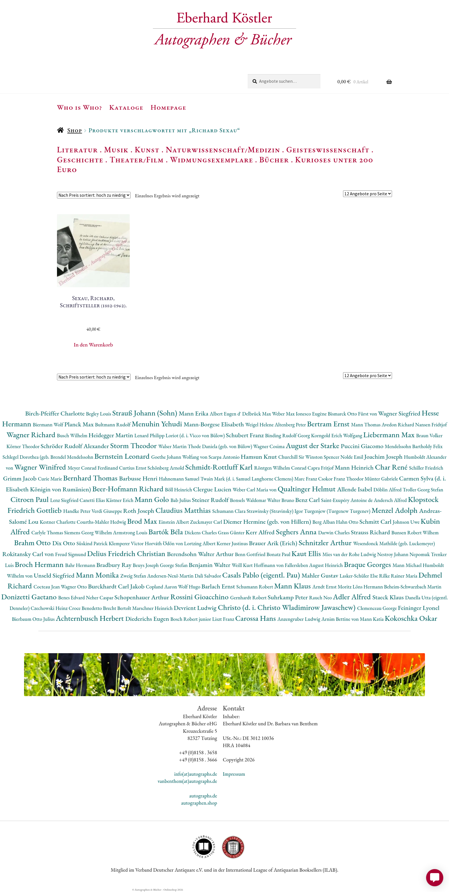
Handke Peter (77, 511)
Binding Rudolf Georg (288, 435)
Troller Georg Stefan (423, 489)
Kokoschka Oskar (411, 618)
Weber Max (284, 413)
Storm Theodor (134, 445)
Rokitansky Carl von (28, 554)
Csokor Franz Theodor (341, 478)
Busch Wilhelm (72, 435)
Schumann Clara (229, 511)
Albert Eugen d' (226, 413)
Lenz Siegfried (65, 500)
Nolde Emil (352, 457)
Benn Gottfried (250, 554)
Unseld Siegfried (55, 575)
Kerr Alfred (261, 532)
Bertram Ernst (329, 424)
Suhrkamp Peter (288, 597)
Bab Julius (181, 500)
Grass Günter (232, 532)
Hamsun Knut (259, 456)
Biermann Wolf (48, 424)
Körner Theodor (24, 446)
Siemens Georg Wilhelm (88, 532)
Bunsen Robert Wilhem (415, 532)
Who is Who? (79, 107)
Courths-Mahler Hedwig (102, 522)
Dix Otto (64, 543)
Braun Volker (429, 435)
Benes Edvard (72, 597)
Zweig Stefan (134, 575)
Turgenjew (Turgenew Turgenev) (338, 511)
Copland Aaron (162, 586)
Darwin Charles (334, 532)
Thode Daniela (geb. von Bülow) (220, 446)
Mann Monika (98, 575)
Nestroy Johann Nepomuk (404, 554)
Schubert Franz (245, 435)
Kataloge (126, 107)
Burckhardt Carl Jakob (117, 586)
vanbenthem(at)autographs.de (187, 781)
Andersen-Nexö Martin (171, 575)
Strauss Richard (371, 532)
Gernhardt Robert (249, 597)
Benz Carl (308, 500)
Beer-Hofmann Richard (128, 489)
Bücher (274, 159)
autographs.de (203, 795)
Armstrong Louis (131, 532)
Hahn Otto (347, 522)
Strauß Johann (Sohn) (145, 413)
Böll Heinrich (179, 489)
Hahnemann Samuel (179, 478)
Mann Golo (153, 499)
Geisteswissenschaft (327, 149)
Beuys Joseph (146, 565)
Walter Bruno (281, 500)
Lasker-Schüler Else (359, 575)
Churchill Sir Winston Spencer (309, 457)
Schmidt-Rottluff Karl (219, 467)
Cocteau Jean (47, 586)
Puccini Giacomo (363, 446)
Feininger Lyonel (419, 608)
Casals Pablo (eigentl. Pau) (262, 575)
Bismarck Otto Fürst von (353, 413)
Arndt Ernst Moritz (332, 586)
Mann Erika (194, 413)
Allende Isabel (355, 489)
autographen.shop (199, 803)
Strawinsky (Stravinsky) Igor (275, 511)
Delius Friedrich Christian (127, 553)
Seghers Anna (297, 532)
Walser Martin (173, 446)
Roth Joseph (139, 511)
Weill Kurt (243, 565)
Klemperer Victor (127, 543)
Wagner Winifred (41, 467)
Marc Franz (306, 478)
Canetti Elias (93, 500)
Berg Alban (324, 522)
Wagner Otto (74, 586)
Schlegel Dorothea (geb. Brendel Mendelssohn (48, 457)
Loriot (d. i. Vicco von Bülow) (196, 435)
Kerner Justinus (232, 543)
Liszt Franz (223, 619)
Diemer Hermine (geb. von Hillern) (267, 521)
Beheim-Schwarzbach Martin (413, 586)
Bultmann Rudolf (113, 424)
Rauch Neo (321, 597)
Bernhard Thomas (91, 478)
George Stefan (174, 565)
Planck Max (79, 424)
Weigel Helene (260, 424)
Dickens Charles (201, 532)
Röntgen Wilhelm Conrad (281, 467)
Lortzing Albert (200, 543)
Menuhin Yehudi (158, 424)
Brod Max (143, 521)
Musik (116, 149)
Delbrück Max (257, 413)
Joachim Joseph (384, 456)
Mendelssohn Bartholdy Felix (414, 446)
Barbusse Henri (139, 478)
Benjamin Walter (210, 565)
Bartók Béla (166, 532)
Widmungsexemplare (211, 159)
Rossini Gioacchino (200, 597)
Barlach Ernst (218, 586)
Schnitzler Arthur (326, 542)
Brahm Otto (33, 542)
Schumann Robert (255, 586)
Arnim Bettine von (340, 619)
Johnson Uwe (407, 522)
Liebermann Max (389, 435)
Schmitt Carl (376, 521)
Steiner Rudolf (211, 500)
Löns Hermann (368, 586)
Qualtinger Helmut (307, 489)
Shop (74, 130)
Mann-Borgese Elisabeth (214, 424)
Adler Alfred (353, 597)
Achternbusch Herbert (90, 618)
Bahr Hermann (81, 565)
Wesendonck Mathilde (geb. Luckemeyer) (394, 543)
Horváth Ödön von (164, 543)
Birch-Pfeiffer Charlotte (55, 413)
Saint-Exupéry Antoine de (347, 500)
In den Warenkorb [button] (93, 344)
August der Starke (313, 445)
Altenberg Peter (291, 424)
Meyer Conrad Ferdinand (93, 467)
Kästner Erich (120, 500)
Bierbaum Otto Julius (34, 619)
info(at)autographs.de (195, 774)
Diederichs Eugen (147, 619)
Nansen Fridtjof (431, 424)
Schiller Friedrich (426, 467)
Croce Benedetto (86, 608)
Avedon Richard (398, 424)
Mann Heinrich (355, 467)
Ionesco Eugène (312, 413)
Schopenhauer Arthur (142, 597)
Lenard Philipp (150, 435)
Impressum (234, 774)
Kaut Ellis (307, 553)
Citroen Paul (30, 499)
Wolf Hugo (190, 586)
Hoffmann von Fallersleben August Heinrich (299, 565)
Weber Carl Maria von (255, 489)
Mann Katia (372, 619)
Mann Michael (408, 565)
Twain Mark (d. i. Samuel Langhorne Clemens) (247, 478)
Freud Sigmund (71, 554)
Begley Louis (99, 413)
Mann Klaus (293, 586)
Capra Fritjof (321, 467)
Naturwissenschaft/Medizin (223, 149)
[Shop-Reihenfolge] (94, 195)
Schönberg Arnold (166, 467)
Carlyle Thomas (47, 532)
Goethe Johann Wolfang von (179, 457)
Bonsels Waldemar (248, 500)
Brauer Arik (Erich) (274, 543)
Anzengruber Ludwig (299, 619)
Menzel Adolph (395, 510)
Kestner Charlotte (58, 522)
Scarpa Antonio (224, 457)
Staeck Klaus (388, 597)
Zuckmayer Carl (206, 522)
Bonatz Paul (279, 554)
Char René (392, 467)
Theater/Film (136, 159)
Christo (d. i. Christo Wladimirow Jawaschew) (287, 607)
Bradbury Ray (114, 565)
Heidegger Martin (111, 435)
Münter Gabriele (382, 478)
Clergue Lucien (213, 489)
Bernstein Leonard (122, 456)
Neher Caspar (100, 597)
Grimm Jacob (20, 478)
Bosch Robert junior (191, 619)
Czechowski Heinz (50, 608)
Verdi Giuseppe (107, 511)
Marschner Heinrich (153, 608)
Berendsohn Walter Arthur (201, 554)
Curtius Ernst (133, 467)
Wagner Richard (32, 435)
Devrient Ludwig (196, 608)
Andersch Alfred (391, 500)
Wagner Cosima (269, 446)
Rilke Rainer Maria (399, 575)
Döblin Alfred (388, 489)
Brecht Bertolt (117, 608)
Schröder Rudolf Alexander (75, 446)
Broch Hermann (40, 564)
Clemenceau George (377, 608)
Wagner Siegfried (400, 413)
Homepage (168, 107)
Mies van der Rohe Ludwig (349, 554)
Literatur (77, 149)
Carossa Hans (256, 618)
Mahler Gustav (321, 575)
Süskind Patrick (92, 543)
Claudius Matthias (183, 510)
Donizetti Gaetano (29, 597)
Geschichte (80, 159)
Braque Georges (368, 564)
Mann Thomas (366, 424)
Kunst (147, 149)
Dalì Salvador (208, 575)
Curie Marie (50, 478)
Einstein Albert (174, 522)
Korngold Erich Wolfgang (337, 435)
